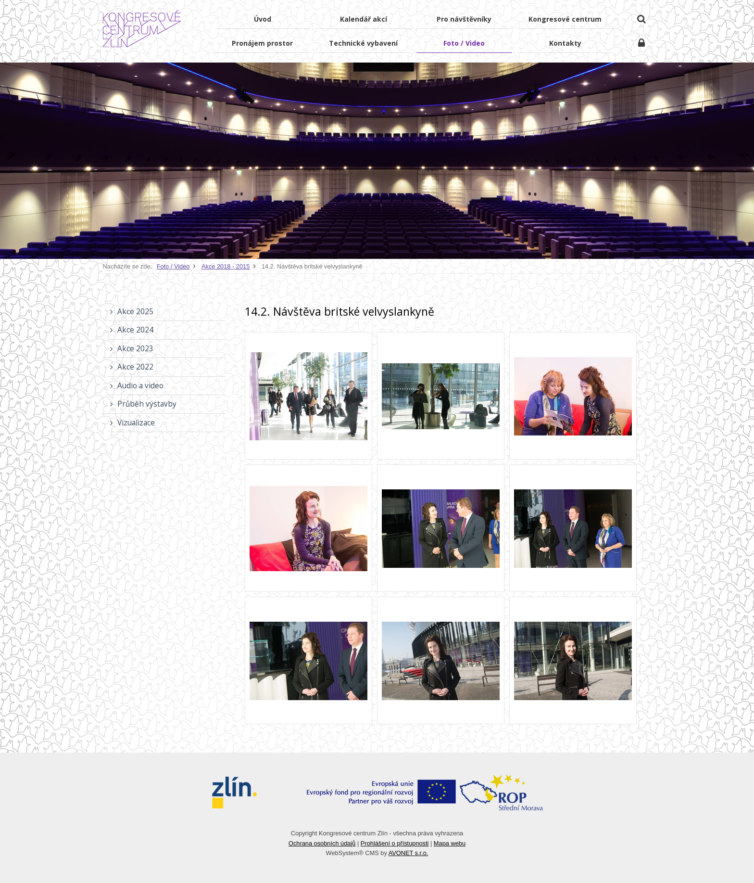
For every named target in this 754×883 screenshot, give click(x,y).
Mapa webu (449, 843)
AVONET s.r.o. (408, 853)
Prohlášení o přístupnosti (395, 843)
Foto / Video (173, 266)
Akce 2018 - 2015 (225, 266)
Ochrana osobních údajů (322, 843)
